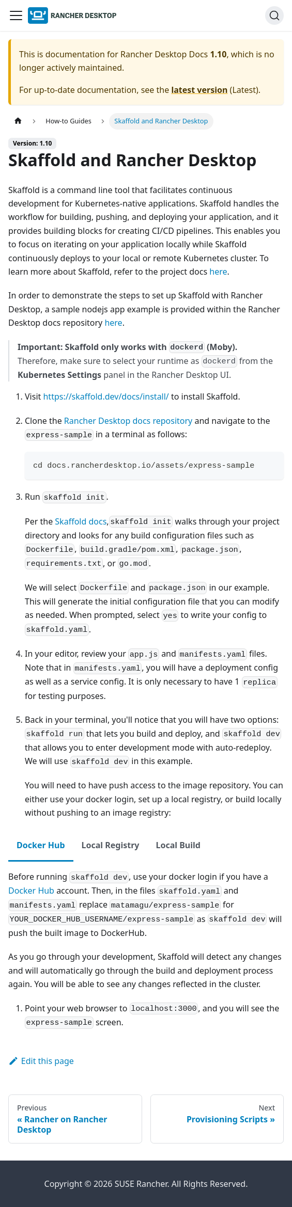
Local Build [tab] (178, 845)
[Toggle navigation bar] (16, 15)
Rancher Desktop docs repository (128, 420)
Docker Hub (31, 890)
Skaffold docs (80, 521)
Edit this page (41, 1061)
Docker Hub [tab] (41, 845)
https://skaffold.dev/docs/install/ (105, 396)
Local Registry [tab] (111, 845)
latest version (199, 90)
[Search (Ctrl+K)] (274, 15)
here (218, 271)
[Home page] (18, 121)
